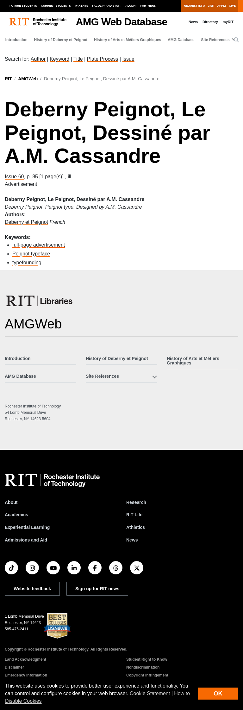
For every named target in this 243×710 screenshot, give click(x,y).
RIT (8, 78)
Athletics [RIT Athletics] (135, 527)
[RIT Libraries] (40, 301)
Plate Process (102, 59)
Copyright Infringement (147, 675)
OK (218, 693)
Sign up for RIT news (97, 588)
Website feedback (32, 588)
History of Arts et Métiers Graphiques (127, 40)
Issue (128, 59)
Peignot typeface (31, 253)
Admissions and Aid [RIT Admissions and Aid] (26, 539)
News (193, 22)
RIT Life (134, 514)
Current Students (56, 5)
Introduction (16, 40)
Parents (81, 5)
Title (78, 59)
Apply (222, 5)
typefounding (26, 262)
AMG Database (181, 40)
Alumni (130, 5)
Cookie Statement (150, 693)
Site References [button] (215, 40)
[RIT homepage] (37, 22)
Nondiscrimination (142, 667)
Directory (210, 22)
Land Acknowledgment (25, 659)
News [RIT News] (132, 539)
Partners (148, 5)
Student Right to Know (146, 659)
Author (38, 59)
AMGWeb (28, 78)
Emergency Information (26, 675)
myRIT (228, 22)
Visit (211, 5)
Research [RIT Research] (136, 502)
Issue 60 (14, 176)
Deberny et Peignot (26, 222)
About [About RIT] (11, 502)
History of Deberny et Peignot (61, 40)
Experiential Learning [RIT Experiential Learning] (27, 527)
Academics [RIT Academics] (16, 514)
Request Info (194, 5)
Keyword (59, 59)
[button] (236, 40)
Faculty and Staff (107, 5)
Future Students (23, 5)
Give (232, 5)
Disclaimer (14, 667)
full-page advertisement (38, 245)
